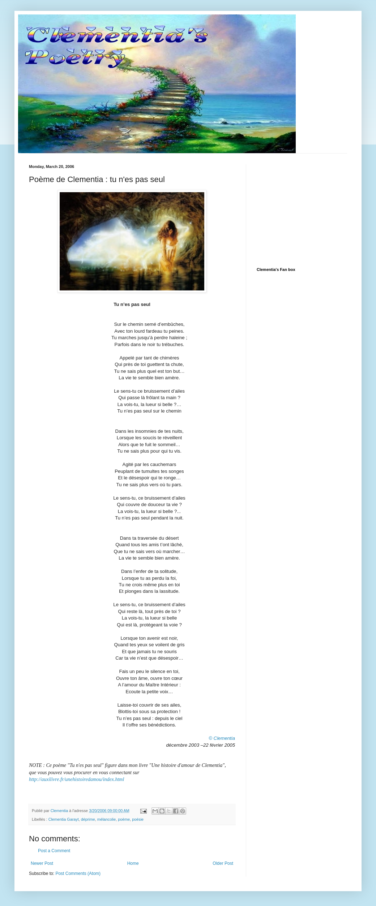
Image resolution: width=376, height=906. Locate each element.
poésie (138, 819)
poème (124, 819)
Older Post (223, 863)
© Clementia (222, 738)
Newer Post (42, 863)
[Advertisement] (311, 209)
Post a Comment (54, 850)
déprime (88, 819)
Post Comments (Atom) (78, 873)
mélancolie (106, 819)
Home (133, 863)
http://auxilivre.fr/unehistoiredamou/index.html (76, 779)
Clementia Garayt (63, 819)
